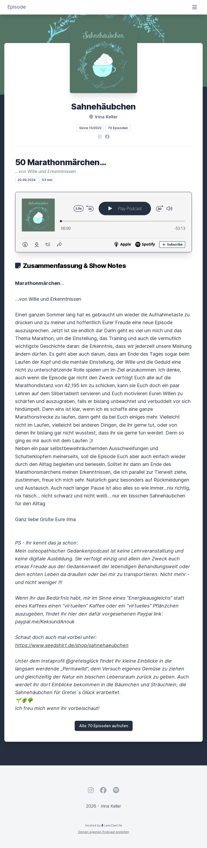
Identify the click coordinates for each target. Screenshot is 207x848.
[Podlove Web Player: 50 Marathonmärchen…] (103, 222)
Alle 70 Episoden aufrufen (103, 725)
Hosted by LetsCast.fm (103, 825)
